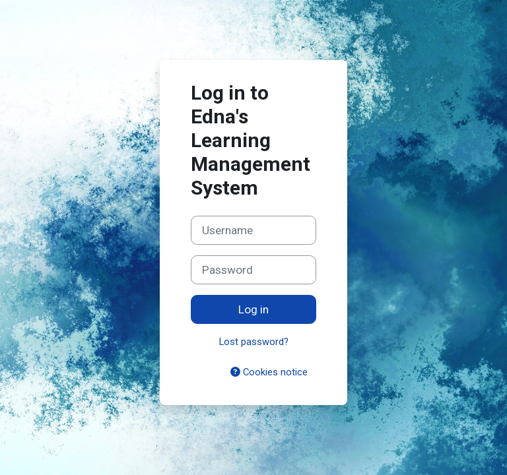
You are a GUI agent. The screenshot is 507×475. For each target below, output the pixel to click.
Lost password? (253, 342)
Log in (253, 309)
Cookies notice (269, 372)
